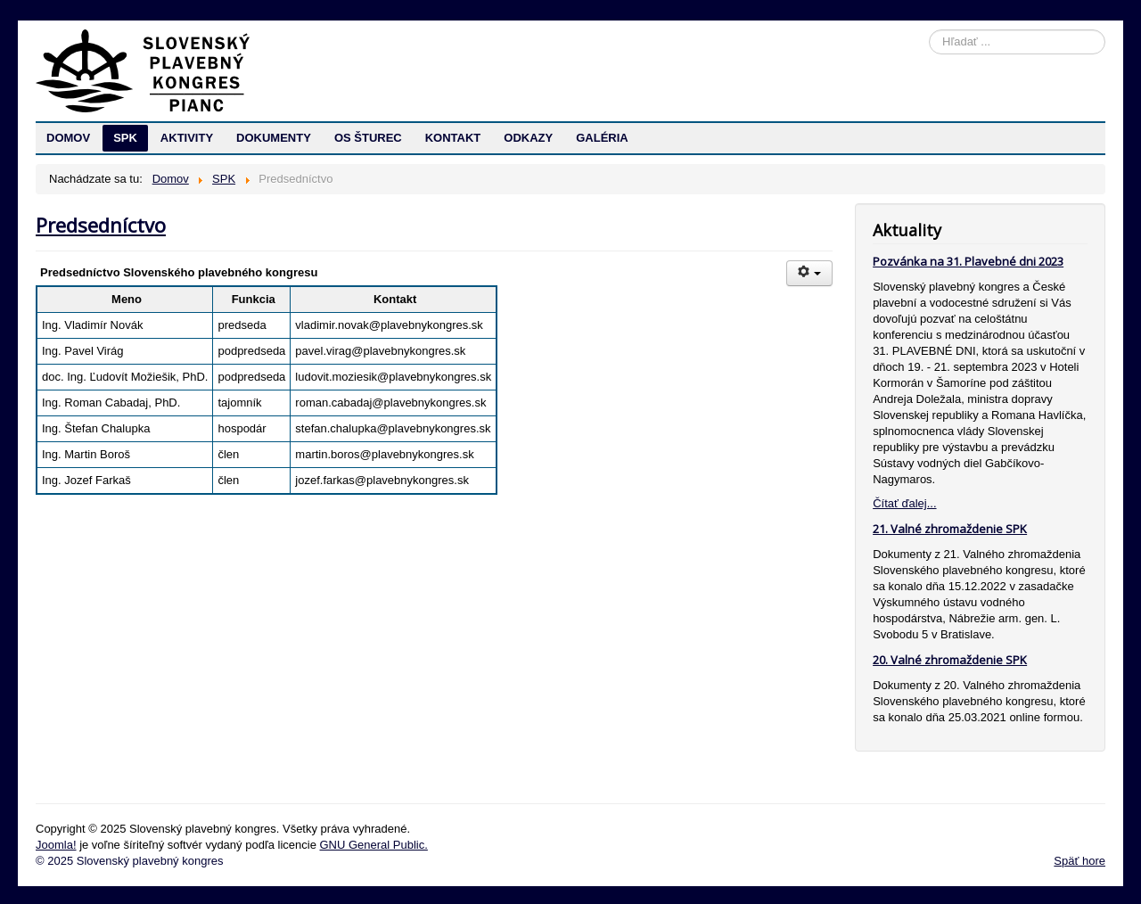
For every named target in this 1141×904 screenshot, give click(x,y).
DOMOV (68, 137)
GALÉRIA (602, 137)
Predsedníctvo (101, 224)
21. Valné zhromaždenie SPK (950, 529)
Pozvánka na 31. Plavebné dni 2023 (968, 261)
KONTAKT (453, 137)
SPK (125, 137)
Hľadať (929, 29)
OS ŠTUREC (368, 137)
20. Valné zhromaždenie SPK (950, 660)
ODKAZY (528, 137)
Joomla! (56, 844)
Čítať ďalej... (904, 503)
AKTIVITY (186, 137)
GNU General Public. (373, 844)
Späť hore (1079, 860)
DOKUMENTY (273, 137)
